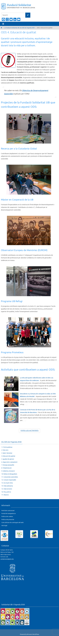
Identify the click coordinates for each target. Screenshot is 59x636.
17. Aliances (5, 495)
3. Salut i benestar (6, 453)
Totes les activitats (29, 430)
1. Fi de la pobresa (6, 447)
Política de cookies (7, 516)
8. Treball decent (6, 468)
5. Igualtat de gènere (7, 459)
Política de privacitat (7, 519)
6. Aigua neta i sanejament (9, 462)
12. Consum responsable (8, 480)
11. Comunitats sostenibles (9, 477)
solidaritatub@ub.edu (7, 559)
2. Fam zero (4, 450)
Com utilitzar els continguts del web (12, 522)
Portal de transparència (8, 513)
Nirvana (29, 634)
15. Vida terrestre (6, 489)
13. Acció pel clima (7, 483)
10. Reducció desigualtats (9, 474)
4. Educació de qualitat (8, 456)
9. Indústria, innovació (8, 471)
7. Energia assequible (7, 465)
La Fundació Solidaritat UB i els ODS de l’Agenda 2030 (19, 28)
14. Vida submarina (7, 486)
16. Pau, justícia (6, 492)
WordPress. (36, 634)
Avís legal (4, 525)
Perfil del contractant (8, 510)
